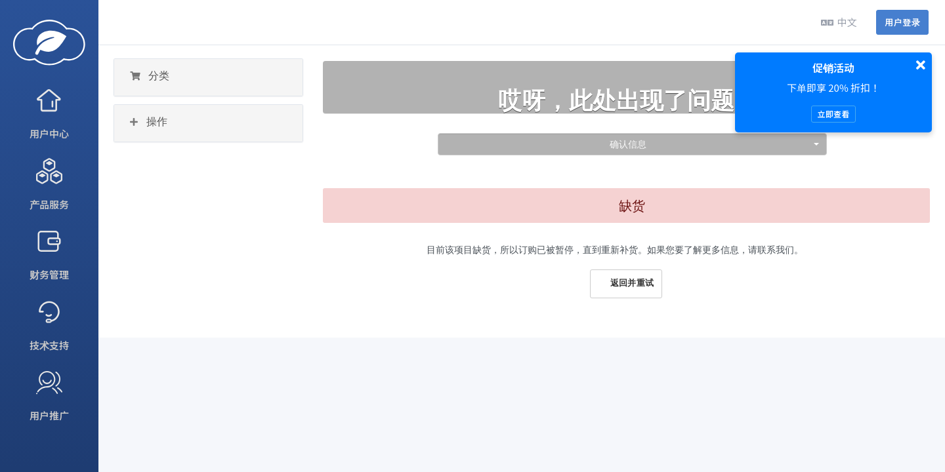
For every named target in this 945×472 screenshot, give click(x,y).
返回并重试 (626, 283)
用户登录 (902, 22)
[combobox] (632, 144)
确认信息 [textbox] (628, 144)
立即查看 (833, 113)
